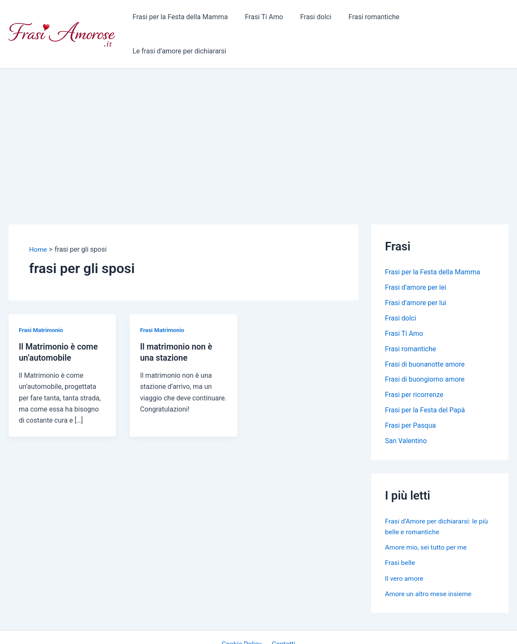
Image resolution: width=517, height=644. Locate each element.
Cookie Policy (242, 614)
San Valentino (406, 411)
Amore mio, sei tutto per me (427, 517)
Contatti (282, 614)
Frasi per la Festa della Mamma (185, 19)
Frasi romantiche (368, 19)
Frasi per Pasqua (410, 396)
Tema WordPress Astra (329, 629)
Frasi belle (400, 533)
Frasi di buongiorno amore (424, 350)
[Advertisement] (258, 103)
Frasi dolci (314, 19)
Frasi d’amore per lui (415, 273)
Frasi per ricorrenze (414, 365)
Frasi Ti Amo (266, 19)
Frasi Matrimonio (42, 299)
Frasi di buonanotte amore (424, 334)
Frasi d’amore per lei (415, 257)
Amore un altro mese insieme (429, 563)
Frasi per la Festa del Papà (425, 380)
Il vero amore (404, 548)
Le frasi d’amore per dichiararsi (455, 19)
